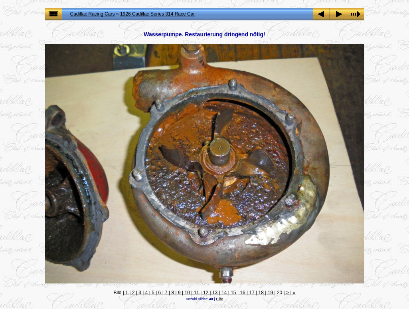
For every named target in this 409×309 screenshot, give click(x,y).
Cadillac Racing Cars (92, 14)
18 (261, 292)
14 (224, 292)
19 (270, 292)
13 (215, 292)
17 (252, 292)
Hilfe (219, 299)
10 (187, 292)
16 (243, 292)
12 (205, 292)
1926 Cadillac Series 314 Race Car (157, 14)
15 (233, 292)
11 (196, 292)
